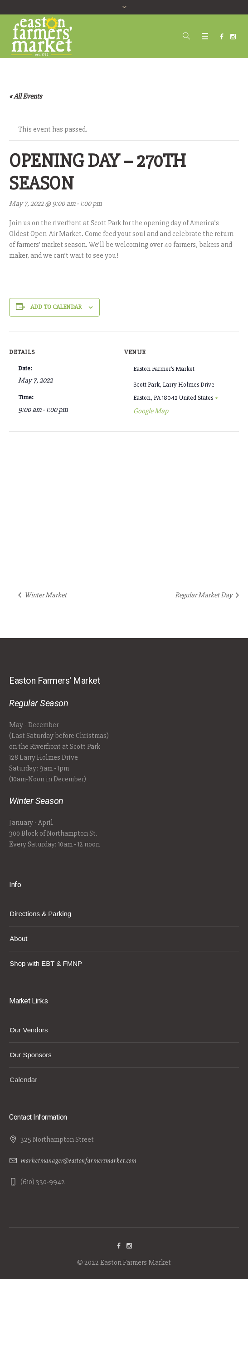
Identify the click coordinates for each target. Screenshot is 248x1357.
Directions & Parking (40, 913)
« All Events (25, 96)
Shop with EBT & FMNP (46, 963)
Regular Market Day (204, 595)
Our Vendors (29, 1030)
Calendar (23, 1079)
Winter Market (45, 595)
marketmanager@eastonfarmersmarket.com (78, 1160)
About (18, 938)
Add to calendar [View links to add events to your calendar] (56, 307)
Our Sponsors (31, 1055)
